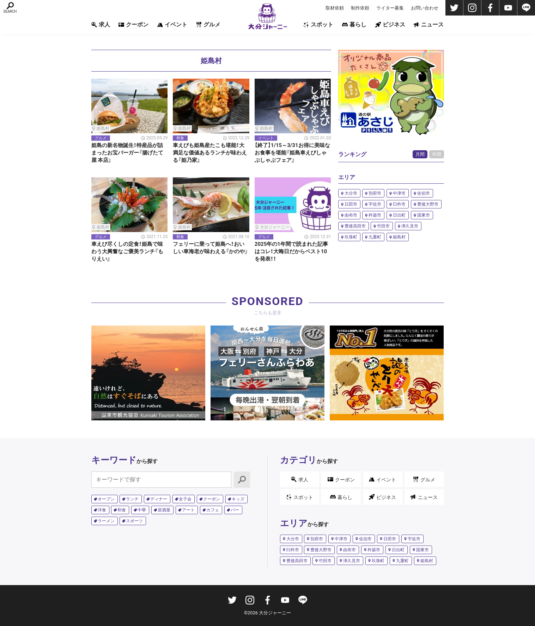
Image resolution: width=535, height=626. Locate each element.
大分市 (351, 193)
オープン (106, 499)
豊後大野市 (427, 204)
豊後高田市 (355, 226)
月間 (420, 154)
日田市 (351, 204)
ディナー (158, 499)
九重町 (375, 237)
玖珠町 (351, 237)
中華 (142, 510)
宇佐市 (375, 204)
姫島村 (399, 237)
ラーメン (106, 520)
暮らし (354, 24)
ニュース (429, 24)
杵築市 (375, 215)
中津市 (399, 193)
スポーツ (134, 520)
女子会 (185, 499)
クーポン (133, 24)
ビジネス (390, 24)
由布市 (351, 215)
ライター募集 (390, 8)
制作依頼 (360, 8)
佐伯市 (423, 193)
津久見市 (409, 226)
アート (188, 510)
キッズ (238, 499)
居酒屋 (164, 510)
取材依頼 (335, 8)
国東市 (423, 215)
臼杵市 (399, 204)
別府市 (375, 193)
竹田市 (383, 226)
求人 (100, 24)
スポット (318, 24)
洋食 (102, 510)
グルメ (208, 24)
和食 (121, 510)
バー (235, 510)
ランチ (132, 499)
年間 (436, 154)
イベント (172, 24)
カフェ (212, 510)
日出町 (399, 215)
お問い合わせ (424, 8)
